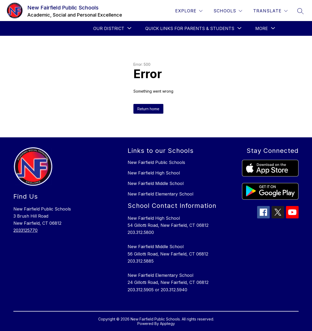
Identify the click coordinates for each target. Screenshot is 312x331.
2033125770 (25, 230)
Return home (148, 109)
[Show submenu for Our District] (108, 28)
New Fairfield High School (154, 172)
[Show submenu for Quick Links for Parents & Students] (189, 28)
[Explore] (189, 11)
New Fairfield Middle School (156, 183)
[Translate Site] (270, 11)
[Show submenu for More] (261, 28)
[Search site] (300, 11)
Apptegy (167, 323)
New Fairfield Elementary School (160, 194)
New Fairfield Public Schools (156, 162)
